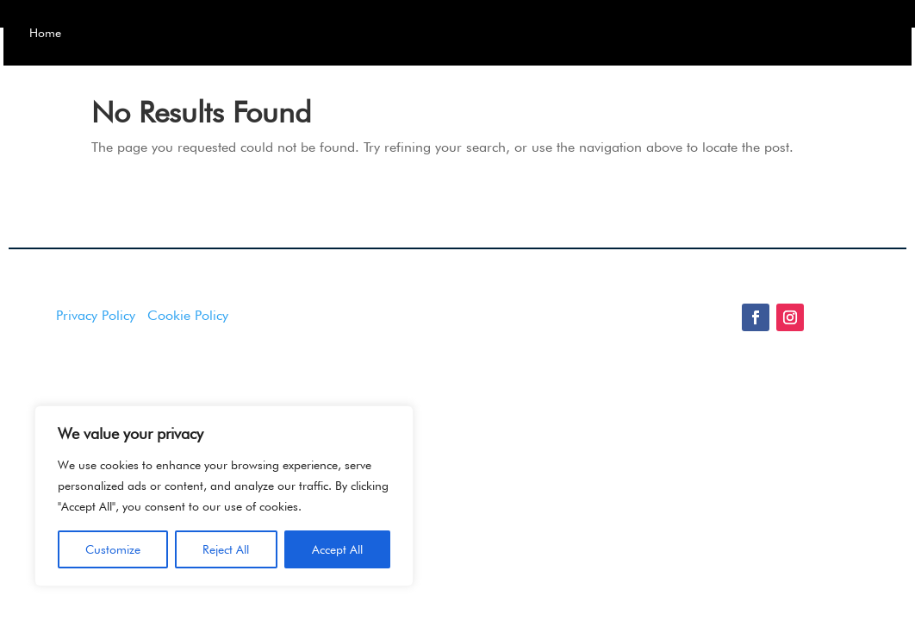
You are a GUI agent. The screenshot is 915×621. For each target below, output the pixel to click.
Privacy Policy (95, 356)
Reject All (225, 549)
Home (114, 34)
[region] (224, 495)
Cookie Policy (187, 356)
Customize (112, 549)
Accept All (337, 549)
